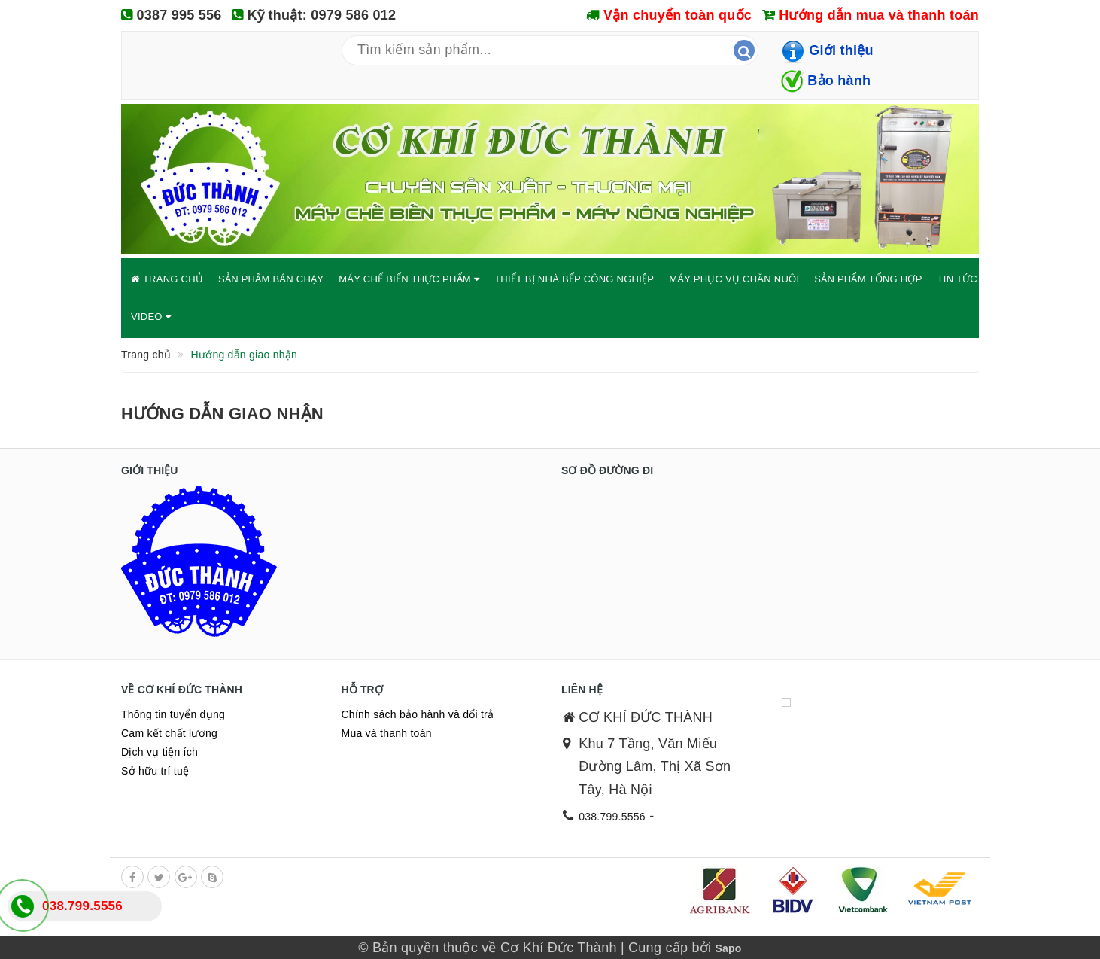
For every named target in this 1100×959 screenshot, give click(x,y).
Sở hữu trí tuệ (155, 771)
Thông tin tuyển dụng (173, 714)
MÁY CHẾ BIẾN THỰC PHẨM (409, 279)
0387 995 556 (179, 15)
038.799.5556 (612, 817)
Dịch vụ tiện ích (159, 752)
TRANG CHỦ (167, 279)
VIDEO (151, 316)
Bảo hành (839, 80)
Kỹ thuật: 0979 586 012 (322, 15)
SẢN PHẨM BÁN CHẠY (271, 279)
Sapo (728, 948)
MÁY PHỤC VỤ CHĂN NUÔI (734, 279)
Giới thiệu (841, 50)
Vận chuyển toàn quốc (677, 15)
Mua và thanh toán (387, 733)
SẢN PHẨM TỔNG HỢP (868, 279)
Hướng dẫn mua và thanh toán (879, 15)
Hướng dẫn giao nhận (222, 413)
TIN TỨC (961, 279)
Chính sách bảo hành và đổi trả (418, 714)
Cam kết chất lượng (169, 733)
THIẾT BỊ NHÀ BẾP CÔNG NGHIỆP (574, 279)
